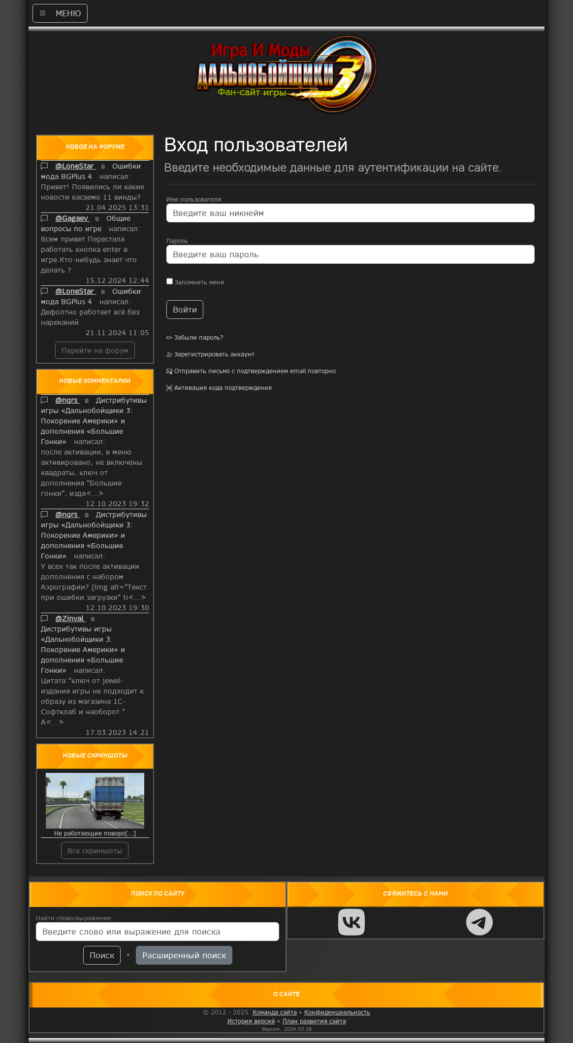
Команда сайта (275, 1012)
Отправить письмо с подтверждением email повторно (251, 371)
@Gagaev (72, 217)
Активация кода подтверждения (219, 387)
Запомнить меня (195, 282)
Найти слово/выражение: (74, 918)
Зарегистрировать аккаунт (210, 354)
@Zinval (70, 618)
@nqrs (67, 399)
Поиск (102, 955)
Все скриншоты (94, 850)
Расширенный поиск (184, 955)
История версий (251, 1021)
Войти (185, 309)
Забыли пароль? (194, 337)
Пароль (177, 240)
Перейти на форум (95, 350)
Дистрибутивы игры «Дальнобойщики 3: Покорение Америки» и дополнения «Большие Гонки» (94, 420)
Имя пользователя (193, 199)
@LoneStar (75, 165)
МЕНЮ (60, 13)
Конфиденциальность (337, 1012)
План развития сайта (314, 1021)
